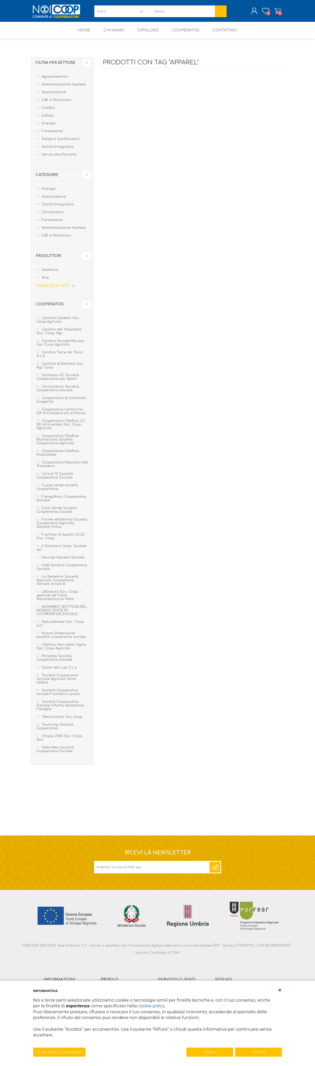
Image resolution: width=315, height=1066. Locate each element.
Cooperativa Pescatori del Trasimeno (62, 467)
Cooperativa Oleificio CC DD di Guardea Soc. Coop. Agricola (61, 428)
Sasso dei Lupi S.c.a (59, 671)
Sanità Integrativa (58, 150)
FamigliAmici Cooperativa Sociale (61, 502)
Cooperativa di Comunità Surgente (61, 403)
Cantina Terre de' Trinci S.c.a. (60, 357)
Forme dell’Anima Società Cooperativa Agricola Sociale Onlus (62, 526)
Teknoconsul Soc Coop (62, 720)
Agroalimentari (55, 80)
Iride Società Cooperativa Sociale (62, 570)
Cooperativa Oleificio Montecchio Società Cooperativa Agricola (58, 443)
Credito (48, 111)
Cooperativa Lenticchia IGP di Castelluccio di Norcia (61, 415)
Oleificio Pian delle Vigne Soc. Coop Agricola (61, 650)
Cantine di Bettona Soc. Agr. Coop (60, 369)
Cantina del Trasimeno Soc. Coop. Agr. (59, 335)
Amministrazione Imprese (64, 88)
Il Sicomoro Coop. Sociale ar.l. (62, 551)
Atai (45, 281)
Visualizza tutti (53, 289)
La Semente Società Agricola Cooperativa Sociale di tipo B (57, 583)
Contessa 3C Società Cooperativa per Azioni (58, 380)
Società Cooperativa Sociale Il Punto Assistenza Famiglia (60, 709)
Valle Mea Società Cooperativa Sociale (55, 753)
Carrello (272, 12)
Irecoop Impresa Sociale (63, 561)
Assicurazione (54, 96)
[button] (280, 990)
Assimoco (50, 273)
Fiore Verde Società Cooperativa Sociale (57, 513)
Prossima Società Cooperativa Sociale (55, 661)
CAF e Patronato (56, 103)
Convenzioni (52, 216)
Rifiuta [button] (210, 1052)
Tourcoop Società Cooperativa (55, 730)
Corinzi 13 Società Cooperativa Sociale (55, 479)
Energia (48, 127)
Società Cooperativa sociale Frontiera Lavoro (58, 695)
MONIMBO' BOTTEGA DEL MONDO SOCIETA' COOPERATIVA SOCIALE (62, 614)
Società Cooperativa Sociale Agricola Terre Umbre (57, 682)
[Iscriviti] (152, 870)
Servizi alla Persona (59, 158)
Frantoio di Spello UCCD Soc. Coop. (61, 540)
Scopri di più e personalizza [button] (59, 1052)
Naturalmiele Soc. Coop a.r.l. (60, 627)
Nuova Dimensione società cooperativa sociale (61, 638)
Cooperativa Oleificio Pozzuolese (58, 456)
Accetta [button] (258, 1052)
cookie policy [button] (151, 1005)
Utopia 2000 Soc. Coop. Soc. (60, 741)
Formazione (52, 135)
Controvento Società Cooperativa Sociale (58, 392)
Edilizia (48, 119)
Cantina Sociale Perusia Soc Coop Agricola (60, 346)
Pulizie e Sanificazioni (60, 142)
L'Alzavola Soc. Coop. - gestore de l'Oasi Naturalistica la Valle (59, 598)
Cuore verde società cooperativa (57, 490)
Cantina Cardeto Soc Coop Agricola (58, 323)
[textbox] (180, 13)
